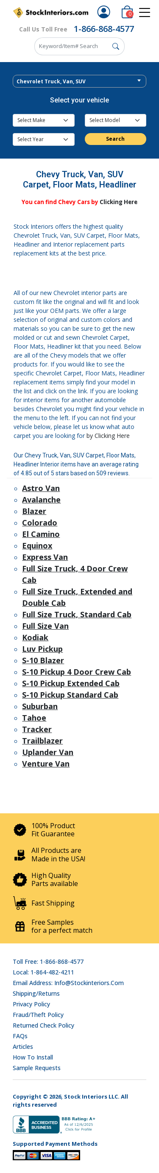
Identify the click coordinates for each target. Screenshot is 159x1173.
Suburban (40, 706)
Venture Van (46, 763)
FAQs (20, 1036)
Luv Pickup (42, 649)
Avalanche (41, 499)
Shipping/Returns (36, 993)
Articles (23, 1046)
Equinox (37, 545)
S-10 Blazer (43, 660)
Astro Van (41, 488)
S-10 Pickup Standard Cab (70, 695)
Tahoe (34, 718)
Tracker (37, 729)
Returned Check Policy (43, 1025)
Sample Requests (37, 1068)
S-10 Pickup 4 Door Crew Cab (76, 672)
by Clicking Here (108, 436)
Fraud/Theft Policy (38, 1015)
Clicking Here (118, 202)
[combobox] (79, 81)
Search (115, 138)
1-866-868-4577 (104, 28)
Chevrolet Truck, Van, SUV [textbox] (51, 81)
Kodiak (35, 637)
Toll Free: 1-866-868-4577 (48, 961)
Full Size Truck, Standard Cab (76, 614)
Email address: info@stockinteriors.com (68, 983)
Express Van (45, 557)
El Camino (41, 534)
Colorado (39, 522)
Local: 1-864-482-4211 (43, 972)
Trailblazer (42, 741)
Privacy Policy (31, 1004)
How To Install (33, 1057)
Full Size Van (45, 626)
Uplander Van (47, 752)
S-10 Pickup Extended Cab (71, 683)
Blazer (34, 511)
